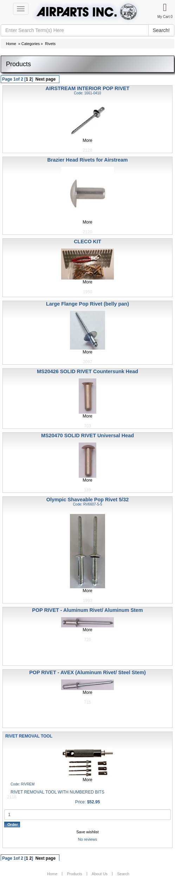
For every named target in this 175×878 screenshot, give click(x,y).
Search (123, 874)
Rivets (50, 44)
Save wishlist (87, 832)
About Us (100, 874)
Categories (30, 44)
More (87, 140)
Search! (161, 30)
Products (74, 874)
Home (11, 44)
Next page (45, 79)
